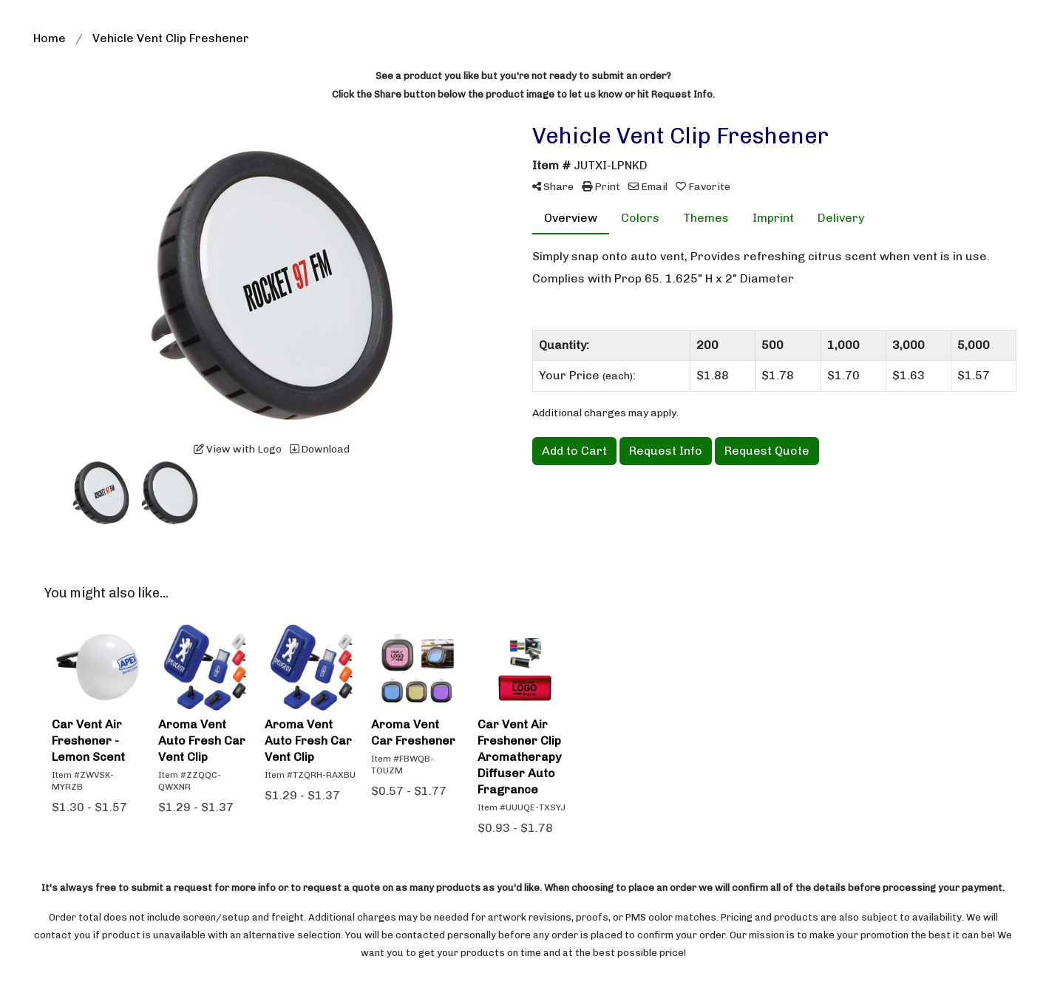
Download (320, 449)
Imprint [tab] (773, 218)
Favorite (703, 186)
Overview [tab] (570, 218)
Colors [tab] (640, 218)
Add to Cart (574, 451)
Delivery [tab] (841, 218)
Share (553, 186)
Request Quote (766, 451)
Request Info (665, 451)
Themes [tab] (706, 218)
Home (49, 38)
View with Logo (238, 449)
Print (601, 186)
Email (648, 186)
